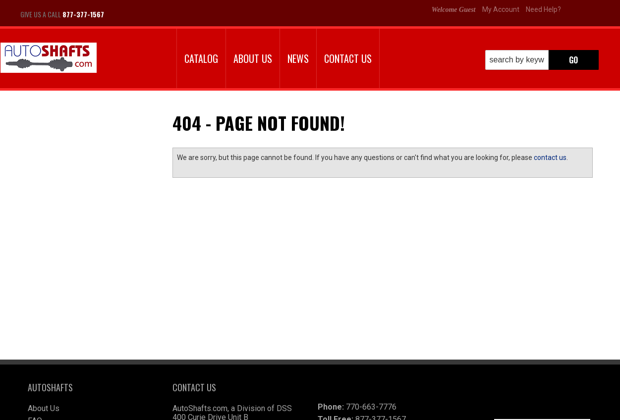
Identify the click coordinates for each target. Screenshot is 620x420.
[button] (542, 60)
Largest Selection (77, 165)
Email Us (62, 228)
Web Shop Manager (380, 409)
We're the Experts (76, 136)
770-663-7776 (371, 333)
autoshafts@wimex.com (383, 383)
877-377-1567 (70, 248)
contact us (550, 157)
